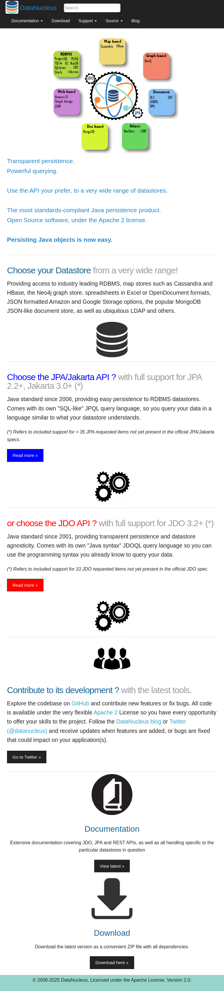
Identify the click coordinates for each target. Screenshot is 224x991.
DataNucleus (38, 7)
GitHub (80, 703)
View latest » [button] (112, 866)
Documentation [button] (27, 20)
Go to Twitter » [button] (27, 757)
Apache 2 (106, 712)
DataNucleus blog (138, 721)
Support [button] (87, 20)
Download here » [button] (111, 962)
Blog (136, 20)
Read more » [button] (25, 455)
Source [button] (114, 20)
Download (61, 20)
